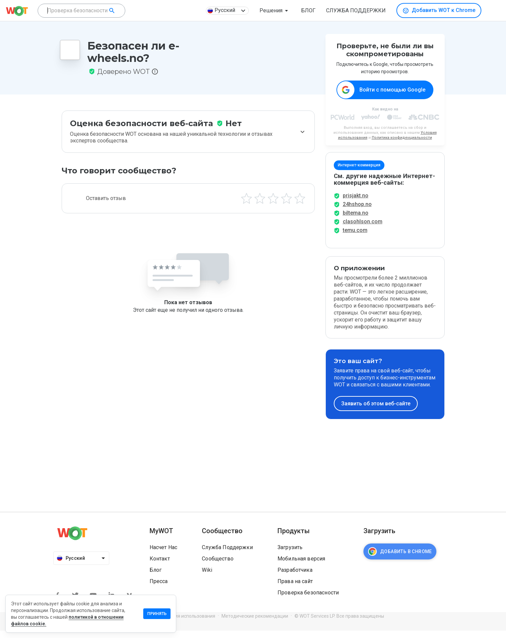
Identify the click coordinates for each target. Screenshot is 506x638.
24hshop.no (357, 211)
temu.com (355, 237)
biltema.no (355, 220)
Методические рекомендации (255, 623)
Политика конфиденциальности (402, 138)
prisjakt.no (355, 203)
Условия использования (188, 623)
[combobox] (81, 10)
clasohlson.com (362, 229)
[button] (275, 10)
